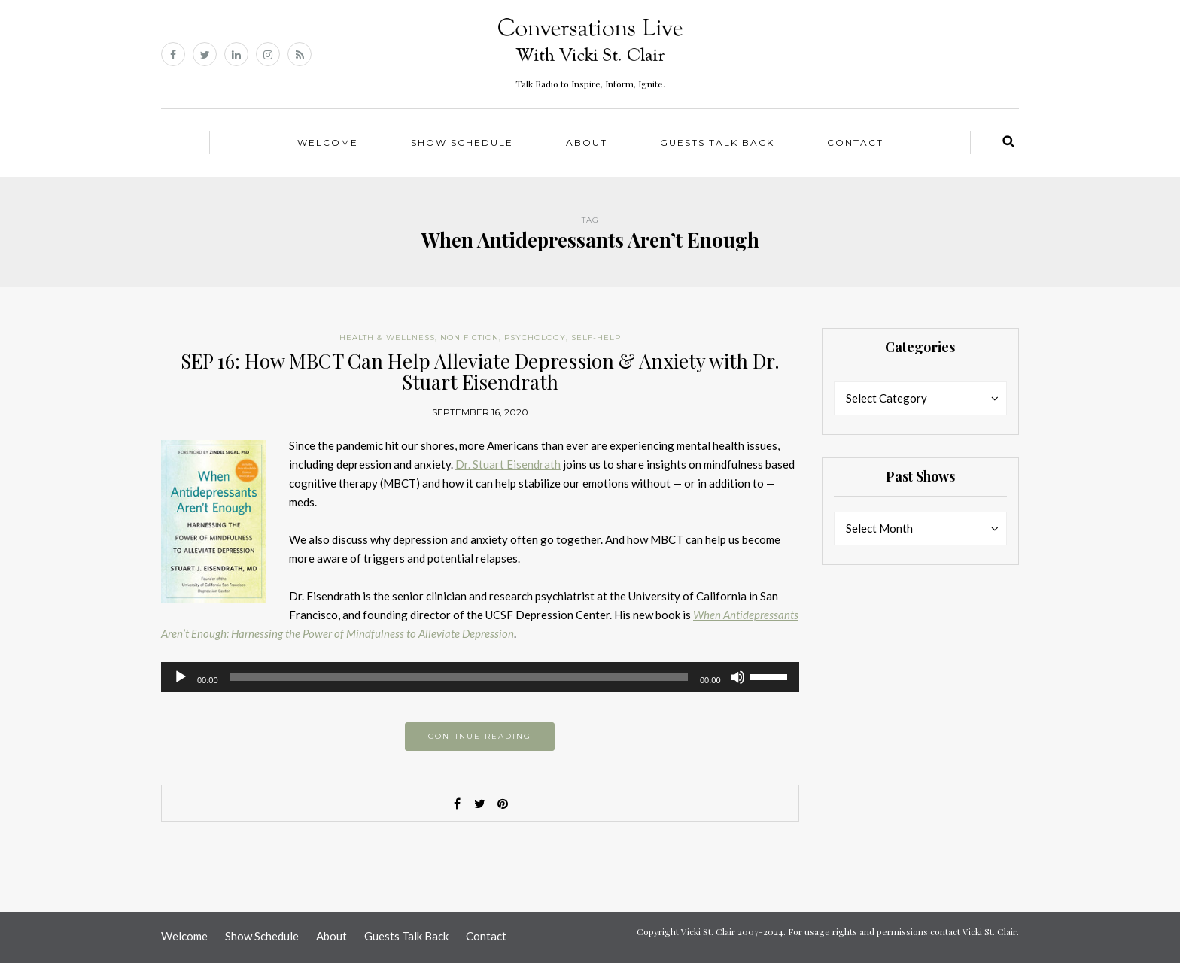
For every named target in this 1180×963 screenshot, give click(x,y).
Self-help (596, 337)
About (586, 142)
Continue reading (479, 736)
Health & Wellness (387, 337)
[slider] (459, 677)
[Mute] (737, 677)
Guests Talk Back (717, 142)
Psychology (535, 337)
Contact (855, 142)
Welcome (327, 142)
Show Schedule (462, 142)
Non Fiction (469, 337)
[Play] (180, 677)
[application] (480, 677)
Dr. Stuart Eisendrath (508, 464)
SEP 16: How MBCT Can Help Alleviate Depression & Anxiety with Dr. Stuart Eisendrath (480, 372)
